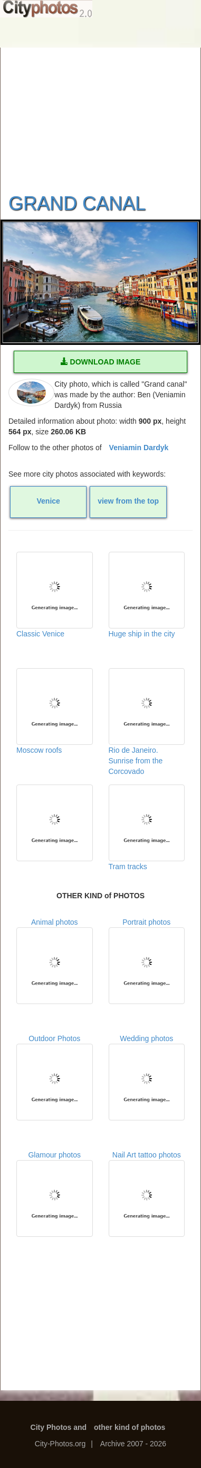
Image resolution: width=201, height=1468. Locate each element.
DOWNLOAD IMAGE (101, 362)
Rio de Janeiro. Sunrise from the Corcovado (147, 721)
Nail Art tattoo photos (147, 1194)
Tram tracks (147, 828)
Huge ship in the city (147, 595)
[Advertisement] (101, 114)
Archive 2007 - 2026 (133, 1443)
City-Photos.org (60, 1443)
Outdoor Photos (54, 1077)
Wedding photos (147, 1077)
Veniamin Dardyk (139, 447)
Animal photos (54, 961)
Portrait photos (147, 961)
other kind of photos (129, 1427)
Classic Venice (54, 595)
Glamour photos (54, 1194)
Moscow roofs (54, 711)
